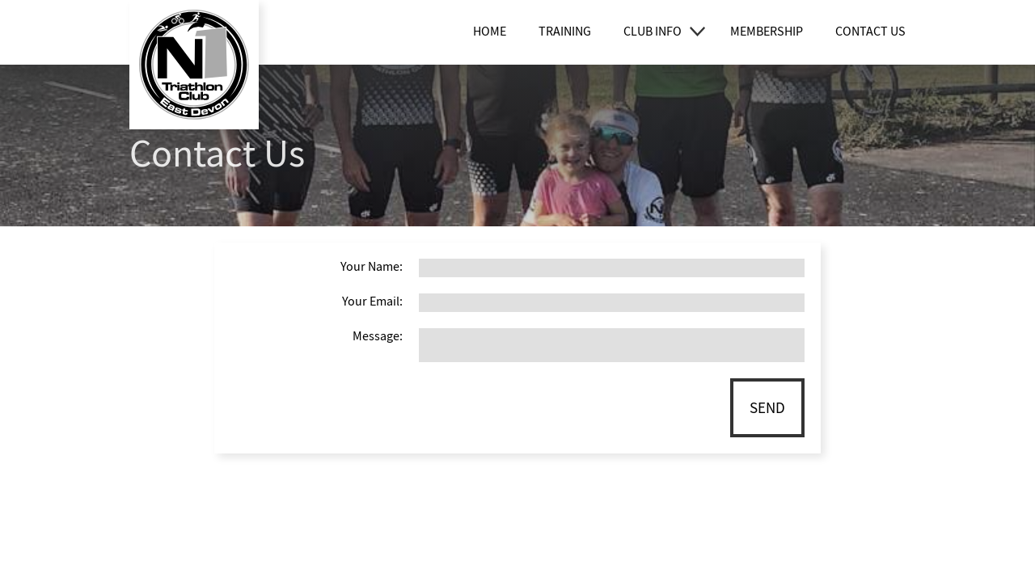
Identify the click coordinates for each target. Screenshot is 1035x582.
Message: (378, 336)
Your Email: (372, 301)
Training (565, 31)
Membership (766, 31)
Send (767, 408)
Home (489, 31)
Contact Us (870, 31)
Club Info (652, 31)
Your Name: (371, 267)
